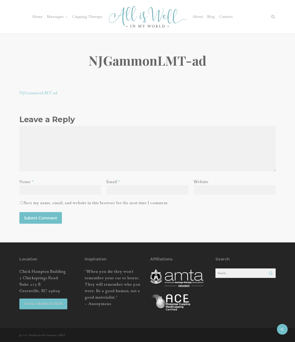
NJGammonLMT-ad (38, 93)
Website (201, 182)
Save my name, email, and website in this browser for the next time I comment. (96, 203)
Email (113, 182)
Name (26, 182)
